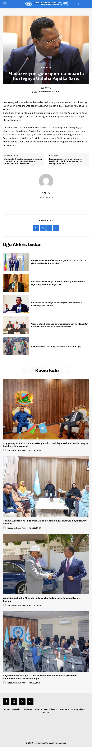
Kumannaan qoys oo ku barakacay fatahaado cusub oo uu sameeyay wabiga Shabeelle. (66, 161)
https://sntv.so (46, 197)
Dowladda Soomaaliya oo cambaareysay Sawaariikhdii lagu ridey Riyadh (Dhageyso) (58, 283)
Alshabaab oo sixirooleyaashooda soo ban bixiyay (56, 346)
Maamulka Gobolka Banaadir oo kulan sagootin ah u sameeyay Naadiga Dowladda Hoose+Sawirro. (23, 161)
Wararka (46, 68)
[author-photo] (5, 450)
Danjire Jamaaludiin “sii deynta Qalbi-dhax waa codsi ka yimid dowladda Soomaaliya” (59, 262)
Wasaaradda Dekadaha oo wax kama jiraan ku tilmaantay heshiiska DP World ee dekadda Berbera (59, 325)
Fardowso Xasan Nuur (16, 450)
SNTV (48, 88)
